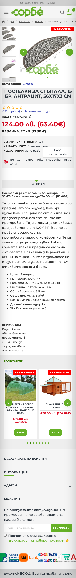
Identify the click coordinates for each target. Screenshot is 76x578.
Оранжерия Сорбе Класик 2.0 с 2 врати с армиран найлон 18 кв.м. (20, 408)
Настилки (24, 21)
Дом (12, 21)
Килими (39, 21)
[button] (23, 52)
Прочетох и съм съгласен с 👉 (37, 538)
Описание (37, 176)
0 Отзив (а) (11, 111)
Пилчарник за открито (55, 406)
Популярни (14, 360)
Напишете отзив (37, 111)
